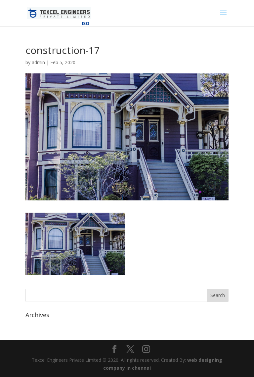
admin (38, 62)
